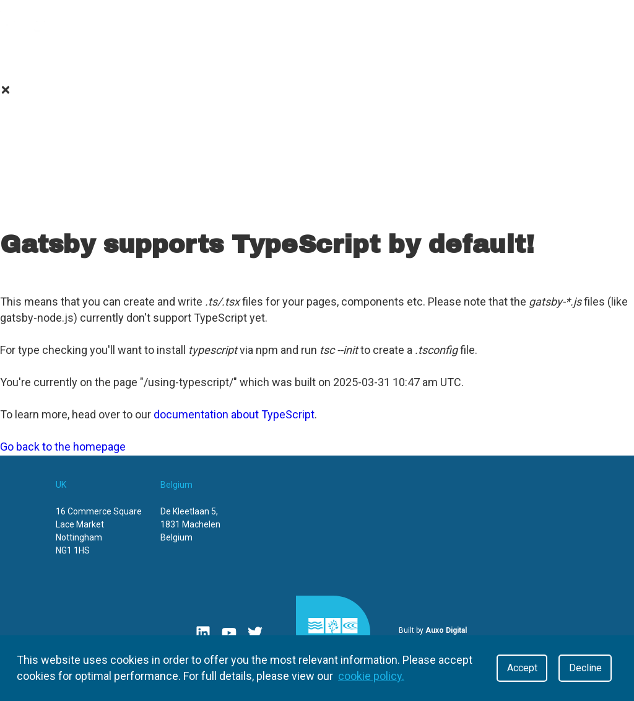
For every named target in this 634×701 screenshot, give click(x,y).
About (42, 58)
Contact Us (317, 211)
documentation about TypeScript (234, 414)
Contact (407, 58)
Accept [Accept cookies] (522, 668)
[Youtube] (229, 633)
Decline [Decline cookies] (585, 668)
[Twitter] (255, 633)
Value (115, 58)
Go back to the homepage (63, 446)
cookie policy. (371, 675)
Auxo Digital (446, 630)
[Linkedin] (203, 633)
